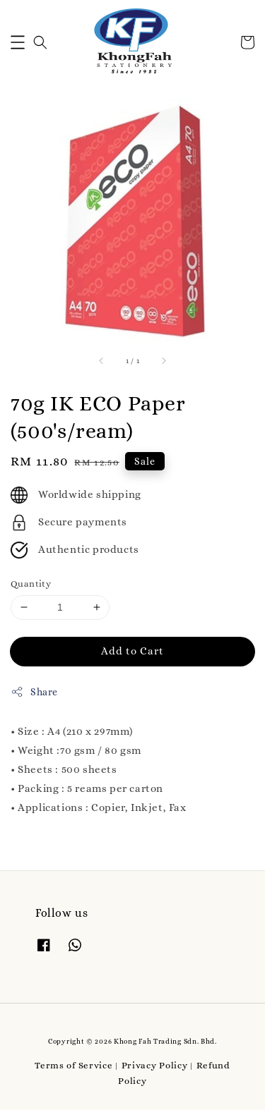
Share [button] (34, 691)
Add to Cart (132, 651)
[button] (17, 42)
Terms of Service (73, 1065)
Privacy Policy (155, 1065)
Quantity (31, 583)
